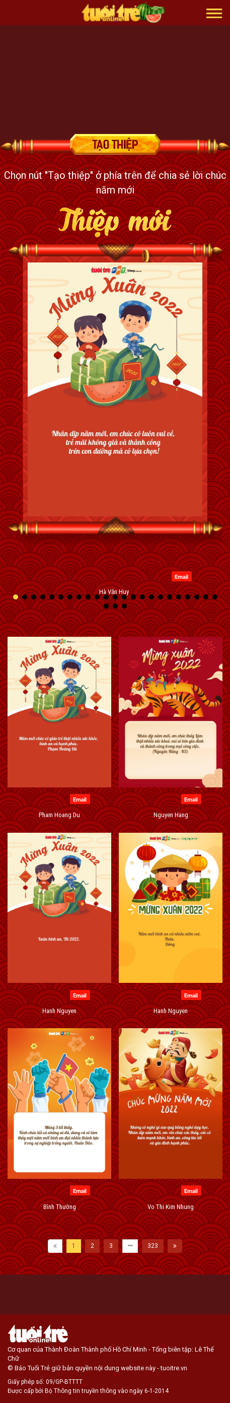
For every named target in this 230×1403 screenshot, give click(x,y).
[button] (214, 12)
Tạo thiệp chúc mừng (115, 144)
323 (152, 1245)
